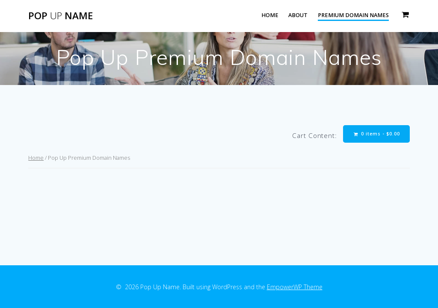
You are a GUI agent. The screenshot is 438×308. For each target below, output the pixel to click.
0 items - (377, 134)
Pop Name (60, 16)
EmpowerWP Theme (295, 287)
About (298, 15)
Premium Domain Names (353, 15)
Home (269, 15)
